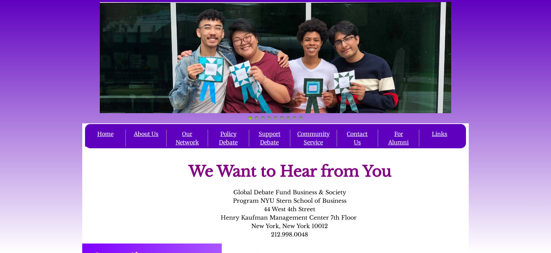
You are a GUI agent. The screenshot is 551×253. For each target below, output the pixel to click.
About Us (146, 133)
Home (105, 133)
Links (439, 133)
